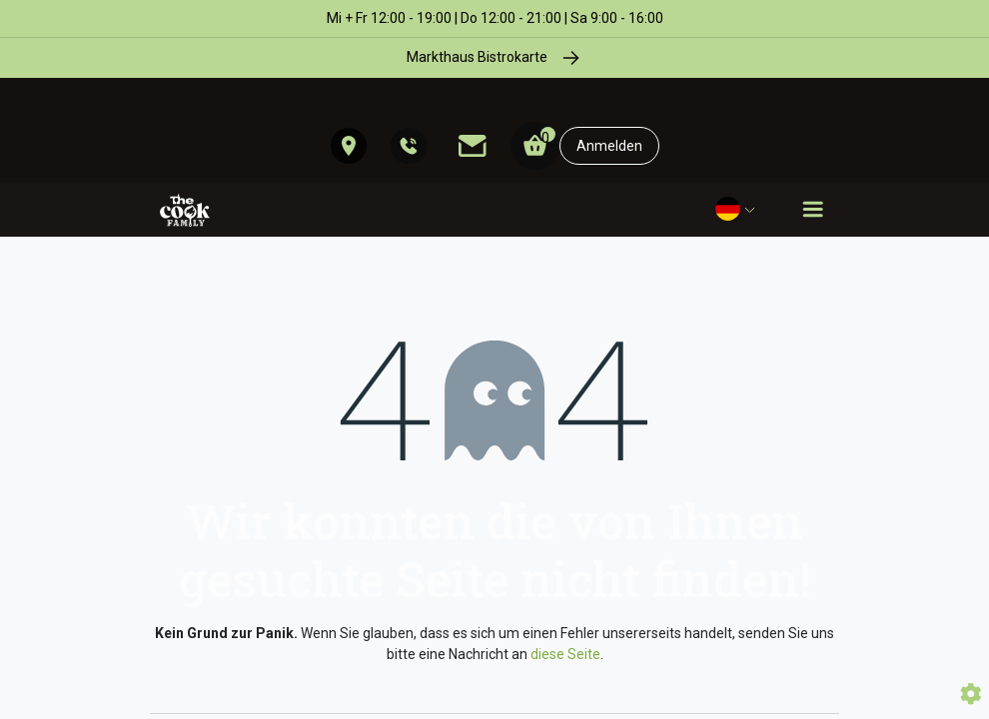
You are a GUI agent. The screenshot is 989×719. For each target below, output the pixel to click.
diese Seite (565, 654)
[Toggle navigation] (813, 210)
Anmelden (609, 146)
